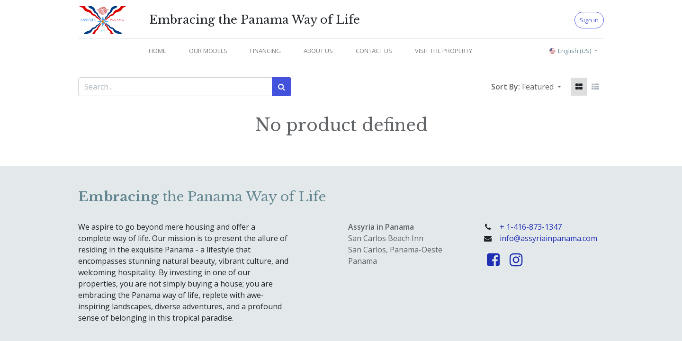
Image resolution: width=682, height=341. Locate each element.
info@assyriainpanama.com (548, 238)
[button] (541, 87)
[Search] (281, 86)
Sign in (589, 20)
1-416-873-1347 (534, 227)
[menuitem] (157, 51)
